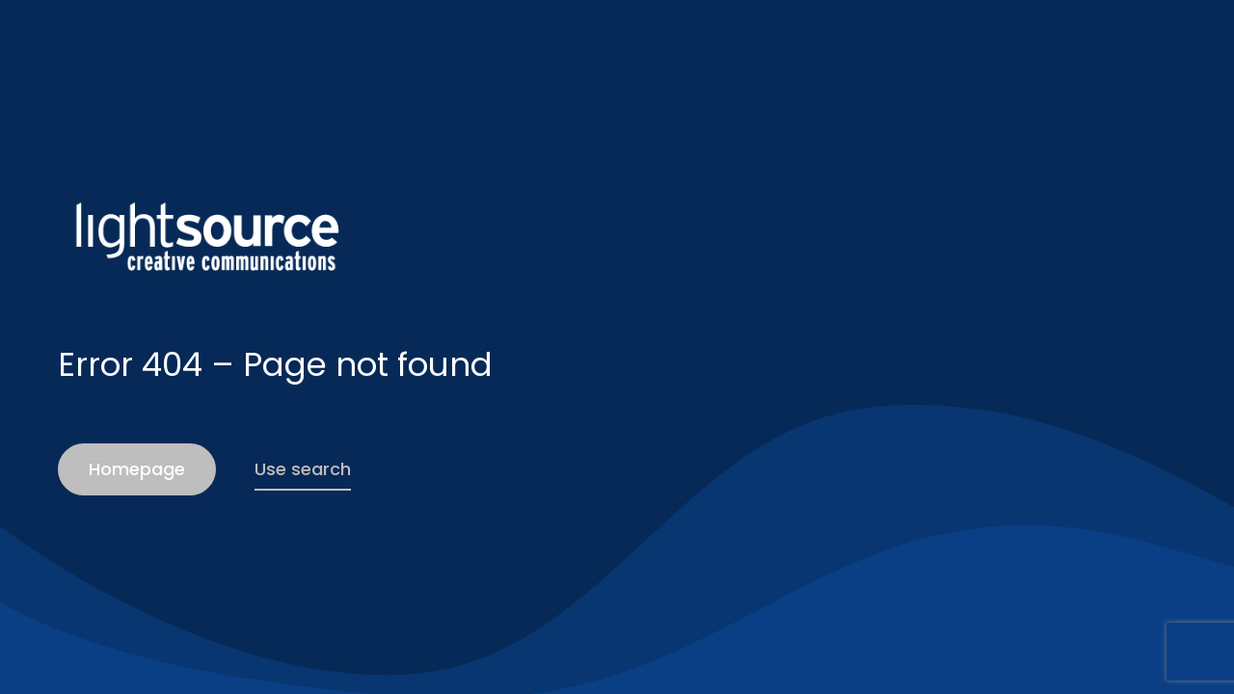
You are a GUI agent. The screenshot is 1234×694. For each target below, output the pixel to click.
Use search (303, 469)
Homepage (137, 469)
